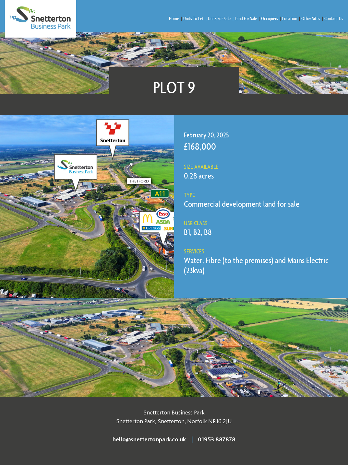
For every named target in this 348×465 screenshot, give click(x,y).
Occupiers (269, 18)
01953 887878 (216, 439)
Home (174, 18)
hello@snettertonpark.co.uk (149, 439)
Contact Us (333, 18)
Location (289, 18)
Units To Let (193, 18)
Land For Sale (246, 18)
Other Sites (310, 18)
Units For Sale (219, 18)
